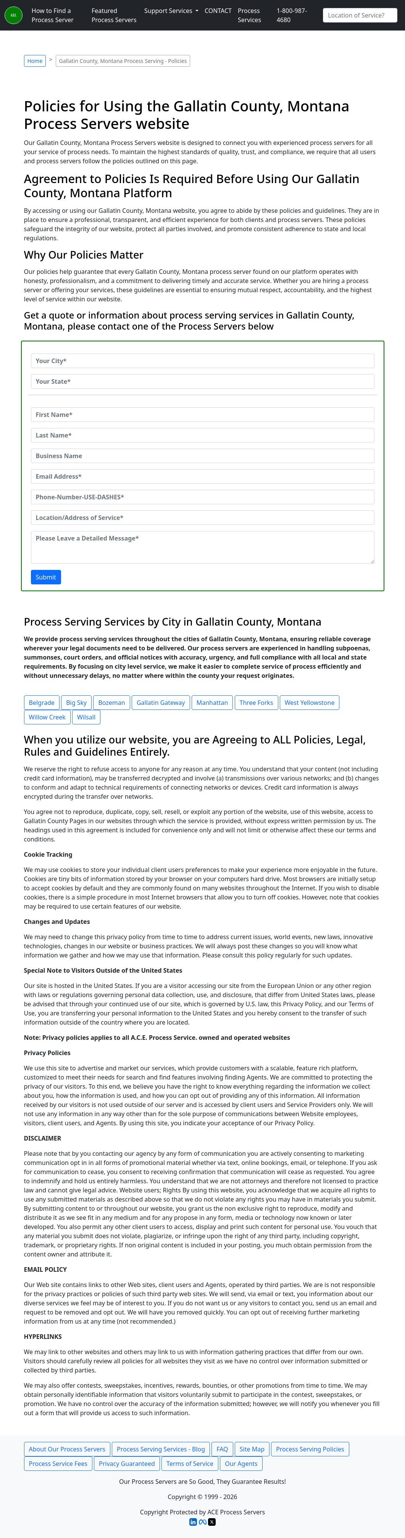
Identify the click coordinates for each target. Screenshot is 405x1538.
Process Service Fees (58, 1463)
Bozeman (111, 702)
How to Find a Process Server (53, 15)
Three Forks (256, 702)
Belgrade (42, 702)
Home (35, 60)
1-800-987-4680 (292, 15)
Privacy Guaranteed (127, 1463)
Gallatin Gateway (161, 702)
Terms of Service (189, 1463)
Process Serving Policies (310, 1449)
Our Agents (241, 1463)
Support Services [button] (169, 10)
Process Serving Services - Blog (161, 1449)
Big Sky (76, 702)
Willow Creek (47, 717)
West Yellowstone (310, 702)
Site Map (252, 1449)
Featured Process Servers (114, 15)
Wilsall (86, 717)
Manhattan (212, 702)
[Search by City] (360, 15)
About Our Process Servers (67, 1449)
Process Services (249, 15)
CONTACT (218, 10)
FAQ (222, 1449)
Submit (46, 577)
